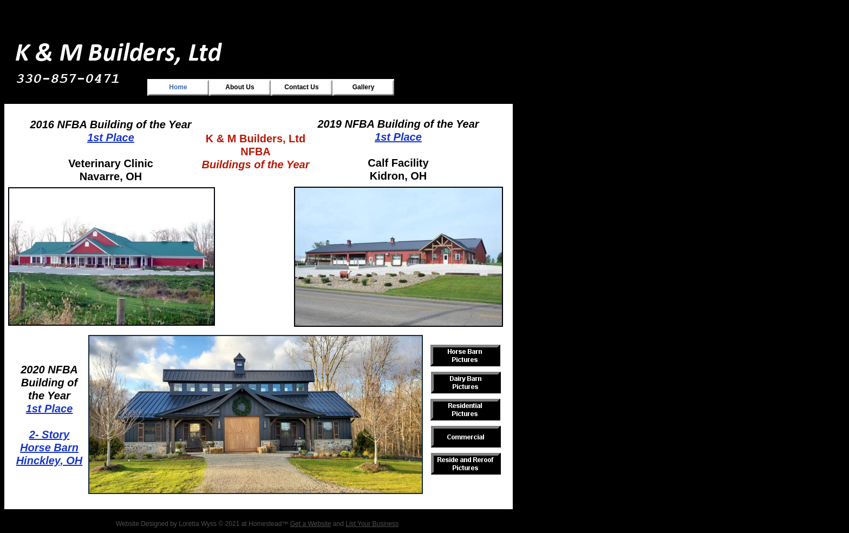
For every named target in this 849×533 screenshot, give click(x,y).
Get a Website (310, 524)
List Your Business (372, 524)
